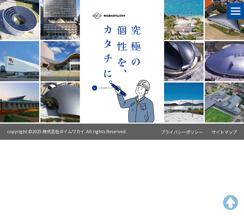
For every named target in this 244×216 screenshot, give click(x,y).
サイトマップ (224, 132)
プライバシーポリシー (182, 132)
